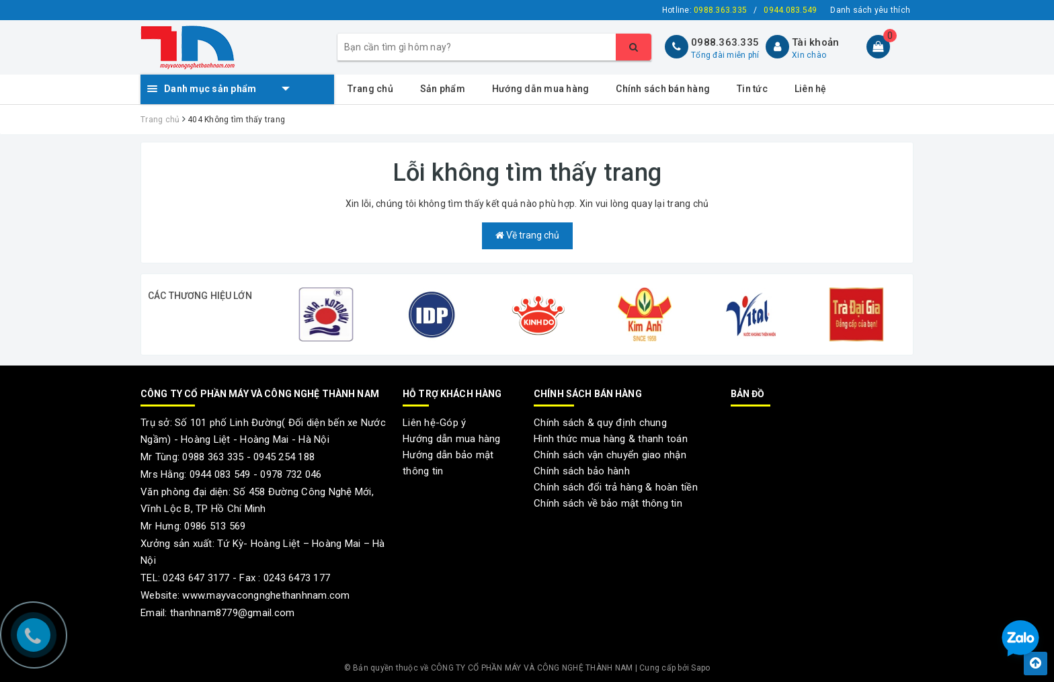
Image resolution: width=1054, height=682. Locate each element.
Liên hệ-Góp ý (434, 423)
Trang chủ (370, 88)
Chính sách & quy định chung (600, 423)
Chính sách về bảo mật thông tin (608, 503)
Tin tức (752, 88)
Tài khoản (815, 42)
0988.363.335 (725, 42)
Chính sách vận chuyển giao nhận (610, 455)
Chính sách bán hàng (663, 88)
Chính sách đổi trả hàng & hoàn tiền (616, 487)
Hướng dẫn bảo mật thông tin (448, 463)
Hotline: (704, 10)
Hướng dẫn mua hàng (541, 88)
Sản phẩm (442, 88)
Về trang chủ (527, 235)
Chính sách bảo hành (582, 471)
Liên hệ (811, 88)
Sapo (700, 668)
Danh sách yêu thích (870, 10)
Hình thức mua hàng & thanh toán (611, 439)
